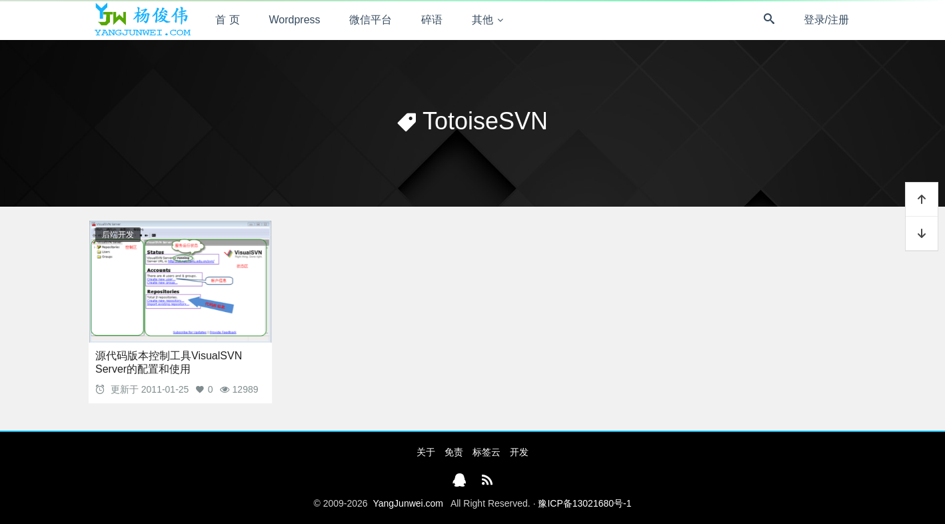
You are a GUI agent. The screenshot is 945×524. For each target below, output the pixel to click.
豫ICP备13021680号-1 (584, 503)
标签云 (486, 452)
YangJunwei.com (408, 503)
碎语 (432, 19)
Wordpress (295, 19)
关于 (426, 452)
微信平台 (370, 19)
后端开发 (118, 234)
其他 (482, 19)
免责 (454, 452)
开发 (519, 452)
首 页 (227, 19)
